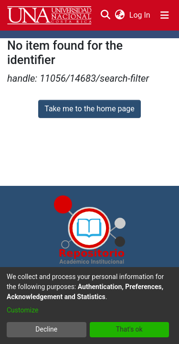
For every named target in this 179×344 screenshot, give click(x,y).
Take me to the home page (89, 108)
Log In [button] (140, 15)
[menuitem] (120, 15)
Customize (22, 310)
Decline (46, 329)
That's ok (129, 329)
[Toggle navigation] (165, 15)
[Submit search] (105, 15)
